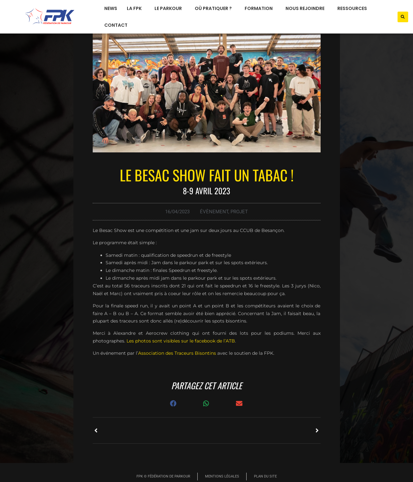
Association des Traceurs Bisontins (177, 353)
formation (260, 8)
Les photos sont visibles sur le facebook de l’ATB (181, 341)
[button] (403, 17)
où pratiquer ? (215, 8)
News (110, 8)
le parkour (170, 8)
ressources (353, 8)
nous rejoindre (307, 8)
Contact (115, 25)
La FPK (136, 8)
